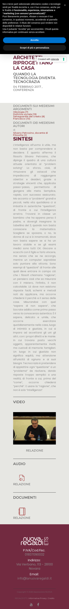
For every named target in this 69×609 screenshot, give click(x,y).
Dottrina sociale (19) (25, 114)
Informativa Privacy (38, 598)
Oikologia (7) (20, 112)
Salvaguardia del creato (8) (29, 116)
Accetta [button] (35, 40)
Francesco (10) (21, 119)
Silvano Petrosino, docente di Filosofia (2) (30, 134)
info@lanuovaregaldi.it (34, 578)
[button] (64, 5)
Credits (51, 598)
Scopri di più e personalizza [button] (34, 47)
